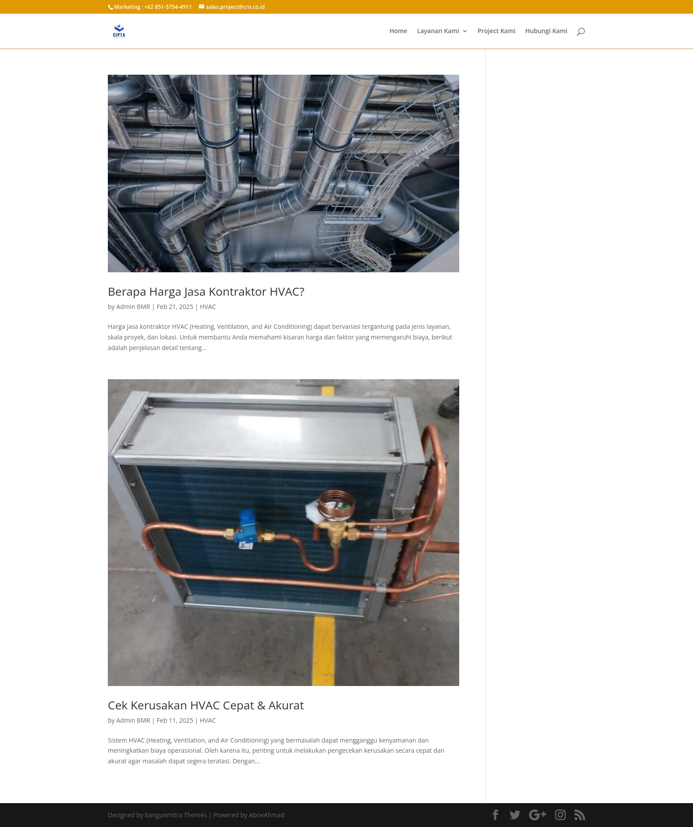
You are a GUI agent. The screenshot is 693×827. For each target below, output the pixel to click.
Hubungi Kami (546, 31)
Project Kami (497, 31)
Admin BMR (133, 306)
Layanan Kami (438, 31)
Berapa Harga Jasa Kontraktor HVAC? (206, 291)
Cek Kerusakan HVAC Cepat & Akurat (206, 705)
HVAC (208, 306)
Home (398, 31)
